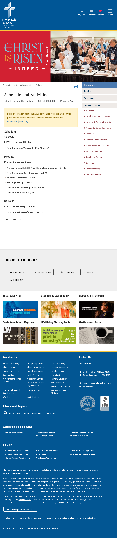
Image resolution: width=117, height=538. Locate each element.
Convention (8, 85)
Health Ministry (33, 375)
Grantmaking (8, 375)
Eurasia (26, 413)
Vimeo (88, 272)
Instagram (42, 272)
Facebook (17, 272)
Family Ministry (57, 371)
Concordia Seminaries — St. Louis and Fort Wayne (81, 434)
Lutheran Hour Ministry (13, 433)
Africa (11, 413)
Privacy (48, 518)
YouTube (67, 272)
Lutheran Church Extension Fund (83, 454)
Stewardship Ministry (36, 390)
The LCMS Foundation (46, 458)
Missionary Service (35, 379)
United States (49, 413)
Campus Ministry (58, 363)
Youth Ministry (33, 397)
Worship (6, 397)
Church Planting (9, 367)
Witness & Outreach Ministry (59, 391)
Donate (101, 15)
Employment (8, 518)
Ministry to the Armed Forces (12, 380)
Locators (92, 15)
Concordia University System (16, 454)
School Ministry (57, 383)
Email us (87, 364)
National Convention (24, 85)
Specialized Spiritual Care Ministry (11, 391)
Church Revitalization (36, 367)
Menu (110, 15)
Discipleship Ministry (35, 363)
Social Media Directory (89, 518)
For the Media (24, 518)
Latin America (37, 413)
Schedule (40, 85)
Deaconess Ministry (59, 367)
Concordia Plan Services (47, 451)
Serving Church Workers (61, 387)
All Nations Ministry (11, 363)
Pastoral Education (59, 379)
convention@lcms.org (17, 121)
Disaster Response (11, 371)
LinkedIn (16, 280)
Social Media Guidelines (65, 518)
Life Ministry (56, 375)
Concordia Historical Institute (16, 451)
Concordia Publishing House (81, 451)
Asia (18, 413)
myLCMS (82, 15)
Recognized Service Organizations (35, 384)
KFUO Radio (41, 454)
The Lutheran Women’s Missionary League (46, 434)
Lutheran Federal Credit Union (16, 458)
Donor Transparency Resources (20, 510)
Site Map (37, 518)
